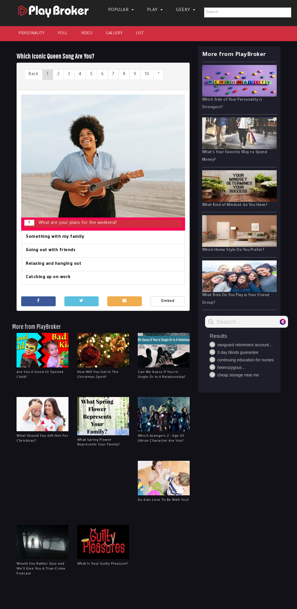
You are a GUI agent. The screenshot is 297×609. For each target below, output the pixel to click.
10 (147, 74)
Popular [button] (121, 10)
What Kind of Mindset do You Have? (235, 205)
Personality (32, 33)
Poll (63, 33)
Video (87, 33)
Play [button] (155, 10)
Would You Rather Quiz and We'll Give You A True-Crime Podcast (41, 569)
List (140, 33)
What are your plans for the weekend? (70, 223)
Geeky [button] (185, 10)
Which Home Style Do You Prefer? (233, 250)
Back (33, 74)
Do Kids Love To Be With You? (163, 500)
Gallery (114, 33)
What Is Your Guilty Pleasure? (102, 564)
